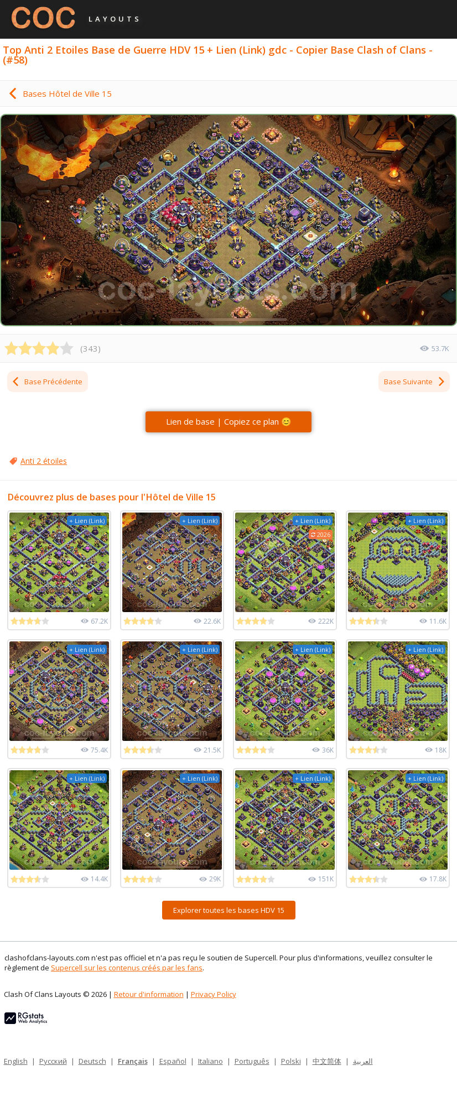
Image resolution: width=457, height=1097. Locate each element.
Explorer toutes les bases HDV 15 (228, 910)
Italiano (210, 1061)
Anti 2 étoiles (43, 461)
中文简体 (327, 1061)
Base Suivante (415, 381)
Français (133, 1061)
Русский (53, 1061)
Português (252, 1061)
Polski (291, 1061)
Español (172, 1061)
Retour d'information (149, 994)
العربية (363, 1061)
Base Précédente (46, 381)
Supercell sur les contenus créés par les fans (126, 968)
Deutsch (92, 1061)
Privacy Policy (213, 994)
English (16, 1061)
